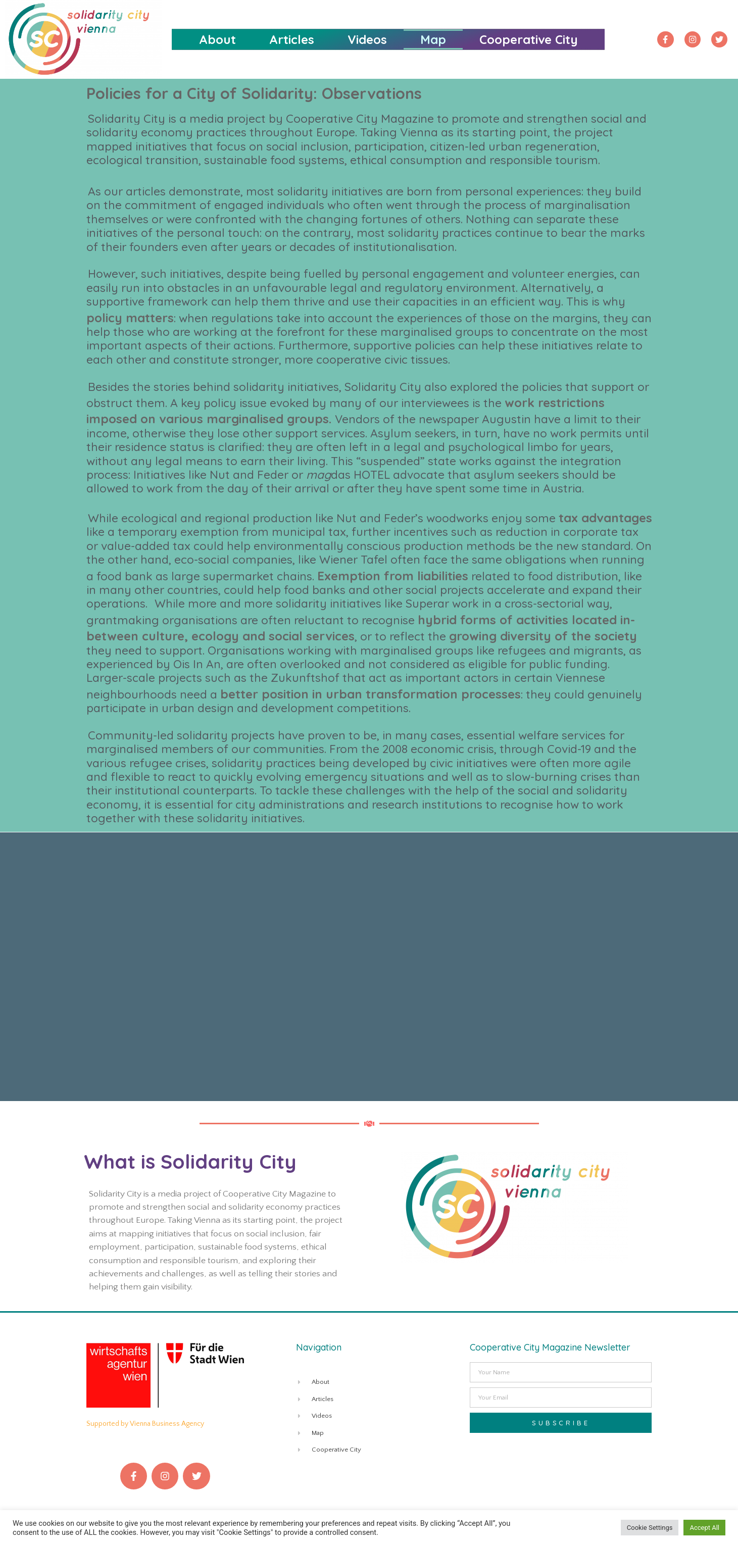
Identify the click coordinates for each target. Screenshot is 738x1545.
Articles (291, 39)
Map (433, 39)
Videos (367, 39)
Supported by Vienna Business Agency (145, 1424)
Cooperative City (528, 39)
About (217, 39)
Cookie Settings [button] (650, 1527)
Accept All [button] (704, 1527)
